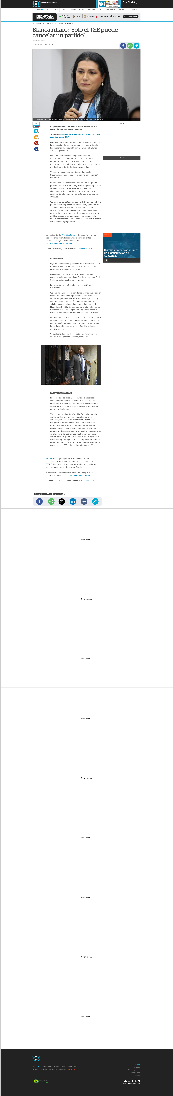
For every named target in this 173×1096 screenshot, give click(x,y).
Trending (122, 10)
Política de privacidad (134, 1070)
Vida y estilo (110, 10)
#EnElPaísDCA (52, 459)
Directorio (137, 1075)
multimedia (133, 10)
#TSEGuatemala (69, 235)
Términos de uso (135, 1073)
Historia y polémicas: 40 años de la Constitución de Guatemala (121, 253)
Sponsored (71, 1069)
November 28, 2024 (84, 249)
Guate (73, 10)
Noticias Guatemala (43, 24)
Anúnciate (137, 1064)
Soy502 (40, 10)
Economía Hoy (52, 10)
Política (69, 24)
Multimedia (62, 1069)
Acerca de (137, 1067)
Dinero (81, 10)
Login (43, 2)
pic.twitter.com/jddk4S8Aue (78, 475)
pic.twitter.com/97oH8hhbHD (59, 243)
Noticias (65, 10)
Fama (100, 10)
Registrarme (52, 2)
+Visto (122, 158)
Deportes (91, 10)
